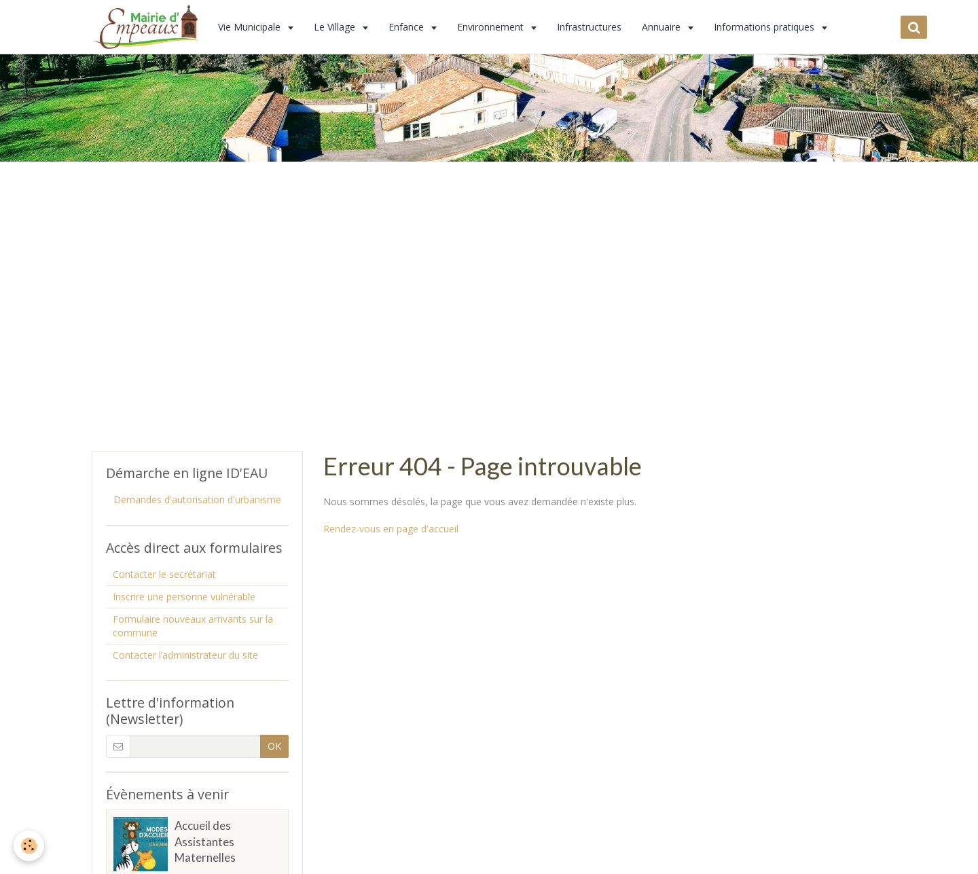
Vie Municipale (250, 26)
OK (274, 746)
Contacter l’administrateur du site (185, 655)
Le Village (336, 26)
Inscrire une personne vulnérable (184, 596)
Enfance (407, 26)
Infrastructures (589, 26)
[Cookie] (29, 846)
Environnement (491, 26)
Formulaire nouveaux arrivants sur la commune (193, 626)
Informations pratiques (765, 26)
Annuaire (662, 26)
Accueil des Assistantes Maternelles (205, 841)
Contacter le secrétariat (164, 574)
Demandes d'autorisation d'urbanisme (197, 499)
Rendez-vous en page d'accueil (390, 528)
